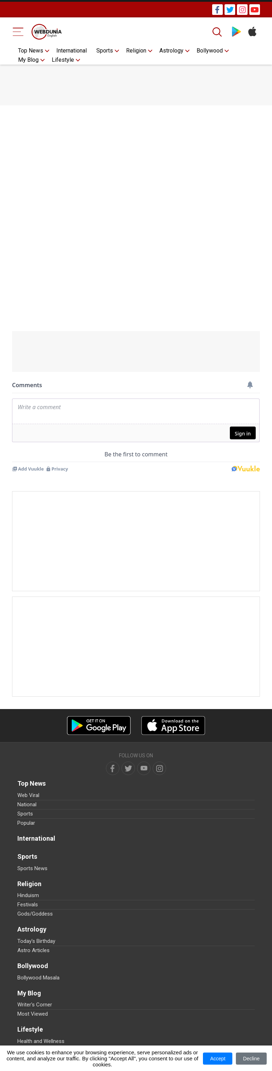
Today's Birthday (36, 941)
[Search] (218, 32)
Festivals (27, 904)
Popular (26, 823)
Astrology (171, 50)
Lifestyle (63, 59)
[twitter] (128, 768)
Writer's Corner (34, 1004)
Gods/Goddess (35, 914)
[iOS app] (173, 725)
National (26, 804)
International (71, 50)
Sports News (32, 868)
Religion (136, 50)
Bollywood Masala (38, 977)
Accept (217, 1058)
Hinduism (28, 895)
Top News (30, 50)
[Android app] (99, 725)
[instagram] (159, 768)
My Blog (28, 59)
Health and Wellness (40, 1041)
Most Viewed (32, 1014)
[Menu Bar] (18, 32)
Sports (104, 50)
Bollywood (210, 50)
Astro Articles (33, 950)
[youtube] (143, 768)
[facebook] (112, 768)
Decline (251, 1058)
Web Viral (28, 795)
